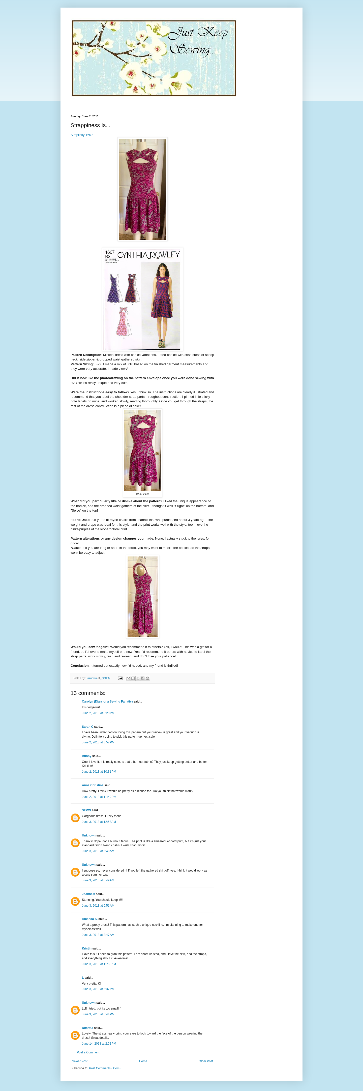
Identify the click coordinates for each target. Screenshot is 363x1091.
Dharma (87, 1028)
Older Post (206, 1061)
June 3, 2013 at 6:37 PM (98, 989)
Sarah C (87, 727)
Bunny (86, 756)
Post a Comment (88, 1052)
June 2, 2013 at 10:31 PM (99, 771)
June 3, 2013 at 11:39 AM (99, 964)
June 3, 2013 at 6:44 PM (98, 1014)
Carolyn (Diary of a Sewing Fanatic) (107, 701)
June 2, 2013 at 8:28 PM (98, 713)
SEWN (86, 810)
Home (143, 1061)
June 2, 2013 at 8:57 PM (98, 742)
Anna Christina (92, 785)
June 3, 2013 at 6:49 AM (98, 880)
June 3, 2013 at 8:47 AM (98, 935)
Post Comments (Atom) (104, 1068)
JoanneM (88, 894)
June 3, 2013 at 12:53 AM (99, 822)
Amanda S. (90, 919)
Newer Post (79, 1061)
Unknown (89, 835)
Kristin (87, 948)
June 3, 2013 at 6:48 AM (98, 851)
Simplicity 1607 (82, 135)
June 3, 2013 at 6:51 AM (98, 905)
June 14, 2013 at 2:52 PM (99, 1043)
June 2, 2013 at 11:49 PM (99, 797)
